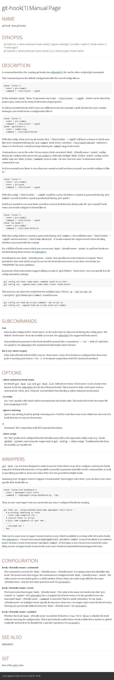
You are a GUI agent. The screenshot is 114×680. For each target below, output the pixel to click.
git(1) (15, 665)
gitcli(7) (11, 344)
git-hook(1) (64, 581)
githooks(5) (56, 72)
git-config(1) (44, 155)
